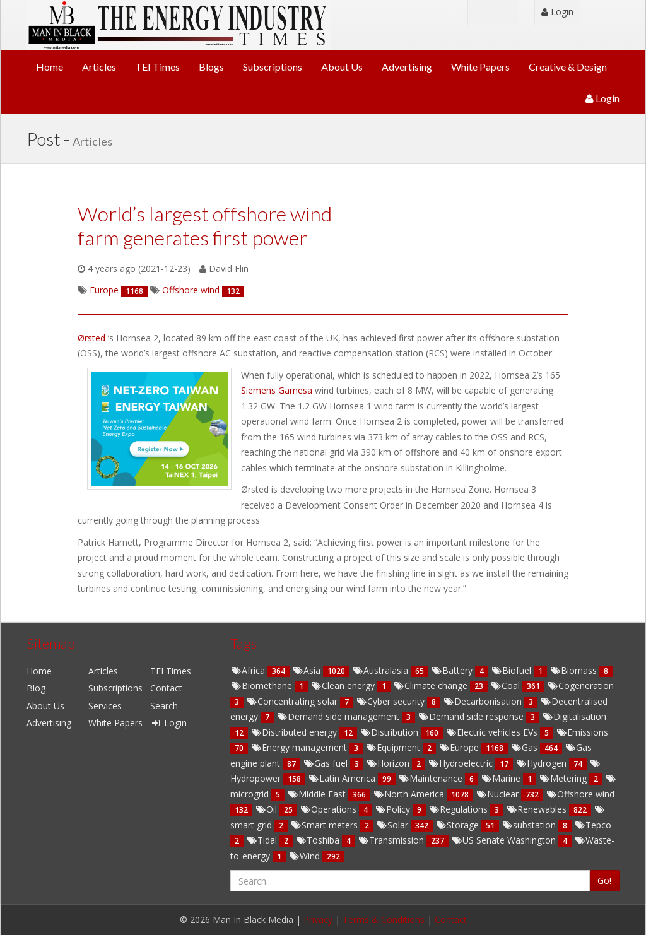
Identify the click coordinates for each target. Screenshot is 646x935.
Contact (166, 688)
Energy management (299, 747)
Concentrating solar (293, 701)
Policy (394, 809)
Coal (506, 685)
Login (557, 12)
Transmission (392, 840)
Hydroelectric (461, 763)
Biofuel (512, 670)
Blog (35, 688)
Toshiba (318, 840)
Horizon (389, 763)
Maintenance (431, 778)
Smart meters (325, 825)
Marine (502, 778)
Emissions (582, 732)
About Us (342, 67)
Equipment (394, 747)
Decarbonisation (483, 701)
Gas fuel (326, 763)
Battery (453, 670)
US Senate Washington (504, 840)
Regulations (459, 809)
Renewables (537, 809)
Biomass (574, 670)
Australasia (381, 670)
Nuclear (498, 794)
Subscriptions (272, 67)
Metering (564, 778)
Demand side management (339, 716)
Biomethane (262, 685)
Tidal (262, 840)
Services (105, 706)
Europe (459, 747)
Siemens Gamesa (278, 390)
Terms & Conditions (384, 920)
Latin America (343, 778)
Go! (604, 880)
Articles (99, 67)
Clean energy (343, 685)
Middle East (317, 794)
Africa (248, 670)
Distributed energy (294, 732)
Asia (307, 670)
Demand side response (472, 716)
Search (164, 706)
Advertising (407, 67)
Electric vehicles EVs (492, 732)
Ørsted (93, 338)
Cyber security (391, 701)
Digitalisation (574, 716)
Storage (458, 825)
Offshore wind (580, 794)
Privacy (317, 920)
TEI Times (157, 67)
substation (530, 825)
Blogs (211, 67)
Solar (393, 825)
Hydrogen (542, 763)
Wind (305, 856)
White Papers (480, 67)
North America (410, 794)
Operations (329, 809)
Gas (525, 747)
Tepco (592, 825)
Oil (267, 809)
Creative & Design (568, 67)
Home (49, 67)
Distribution (390, 732)
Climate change (431, 685)
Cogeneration (580, 685)
